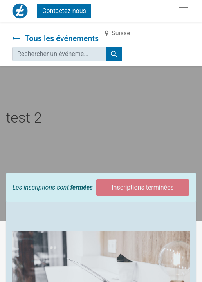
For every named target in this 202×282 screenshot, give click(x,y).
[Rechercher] (114, 54)
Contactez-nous (64, 10)
